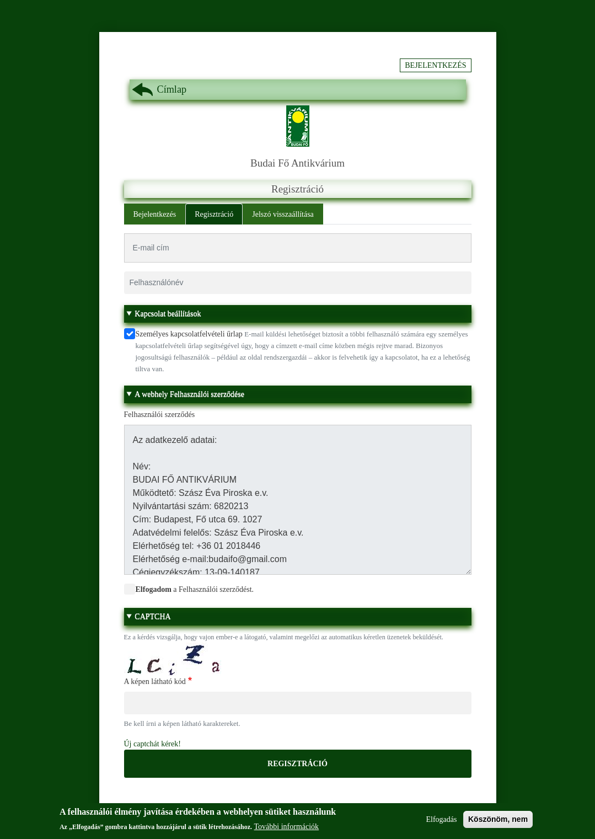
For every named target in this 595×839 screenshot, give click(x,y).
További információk (286, 830)
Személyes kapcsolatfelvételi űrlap (189, 334)
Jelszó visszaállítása (283, 214)
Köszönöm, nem (498, 822)
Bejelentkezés (435, 65)
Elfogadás (441, 823)
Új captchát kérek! (152, 744)
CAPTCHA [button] (152, 616)
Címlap (172, 89)
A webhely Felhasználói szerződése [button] (189, 394)
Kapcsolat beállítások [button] (168, 313)
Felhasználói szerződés (159, 414)
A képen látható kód (155, 681)
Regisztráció (214, 214)
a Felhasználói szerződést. (195, 589)
